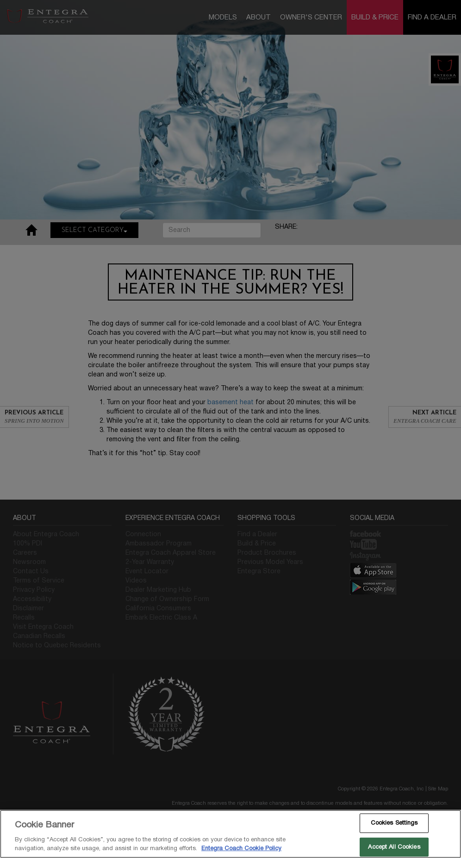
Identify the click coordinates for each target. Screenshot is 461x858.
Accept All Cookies (394, 847)
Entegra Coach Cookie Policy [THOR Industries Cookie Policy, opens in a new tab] (241, 848)
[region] (230, 834)
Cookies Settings (394, 822)
